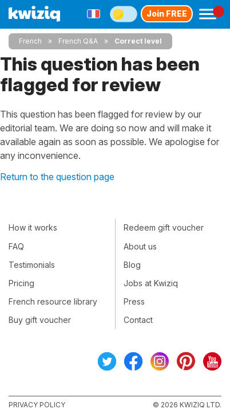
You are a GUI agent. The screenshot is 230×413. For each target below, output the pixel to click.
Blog (132, 265)
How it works (33, 227)
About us (140, 246)
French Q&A (78, 41)
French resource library (53, 301)
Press (134, 301)
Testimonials (32, 265)
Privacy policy (37, 404)
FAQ (16, 246)
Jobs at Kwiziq (151, 283)
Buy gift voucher (40, 320)
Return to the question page (57, 176)
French (30, 41)
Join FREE (166, 13)
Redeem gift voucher (164, 227)
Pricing (21, 283)
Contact (138, 320)
